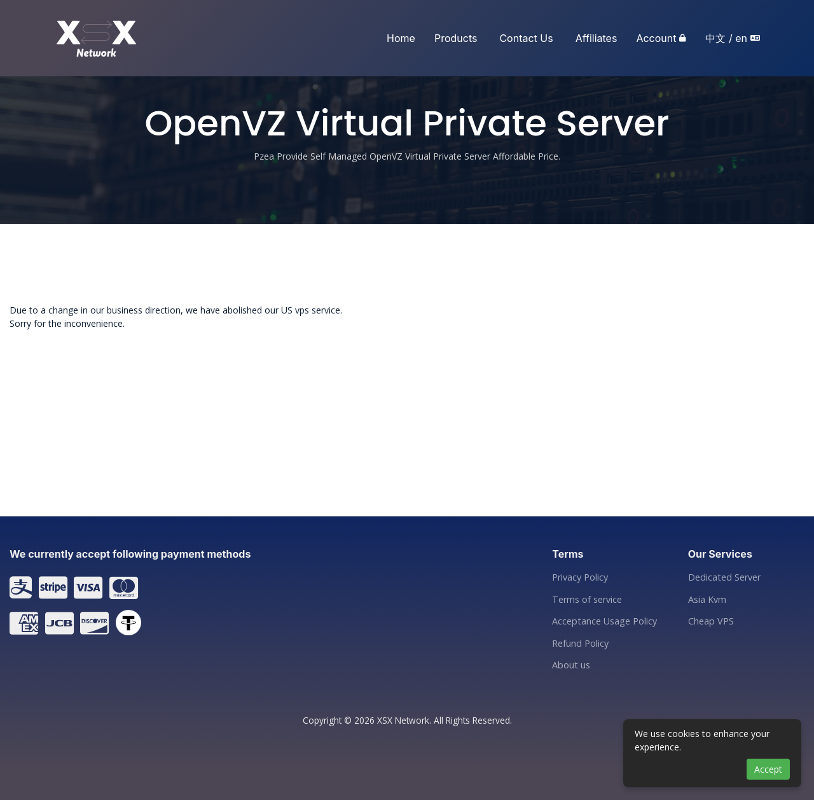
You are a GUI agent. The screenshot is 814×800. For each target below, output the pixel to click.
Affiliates (596, 38)
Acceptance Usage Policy (604, 621)
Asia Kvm (707, 599)
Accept (768, 769)
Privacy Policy (580, 577)
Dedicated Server (724, 577)
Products (456, 38)
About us (571, 665)
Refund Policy (580, 643)
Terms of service (587, 599)
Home (401, 38)
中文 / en (726, 38)
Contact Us (526, 38)
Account (656, 38)
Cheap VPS (711, 621)
